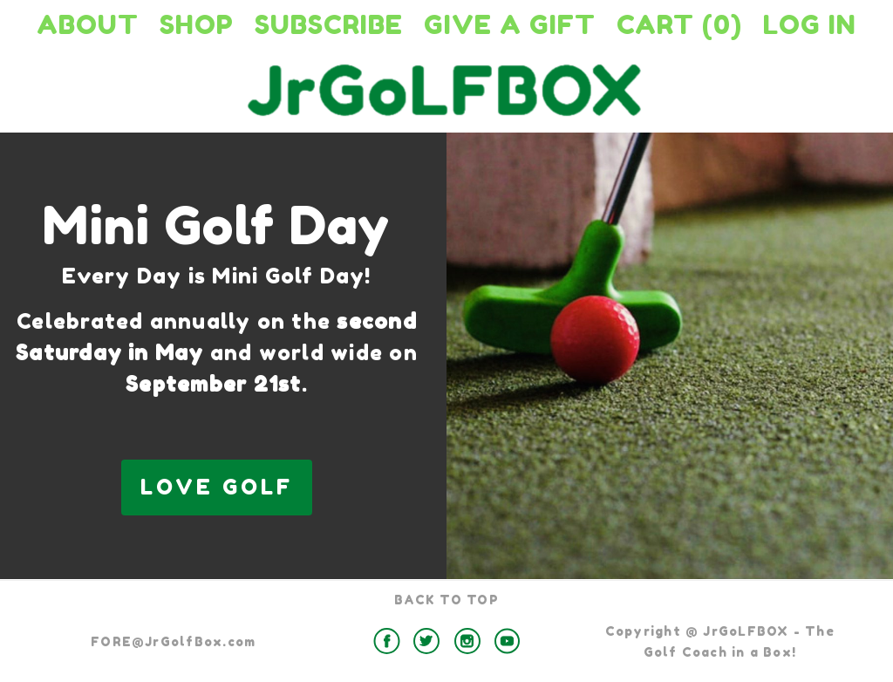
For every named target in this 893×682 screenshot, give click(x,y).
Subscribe (329, 24)
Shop (197, 24)
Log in (809, 24)
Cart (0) (679, 24)
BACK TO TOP (446, 599)
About (88, 24)
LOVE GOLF (216, 487)
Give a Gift (510, 24)
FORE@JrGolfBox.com (173, 641)
